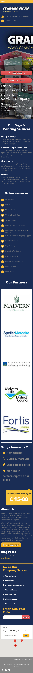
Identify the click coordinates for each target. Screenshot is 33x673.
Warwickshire (10, 576)
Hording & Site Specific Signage (15, 225)
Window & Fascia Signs (12, 215)
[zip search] (12, 617)
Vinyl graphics (7, 161)
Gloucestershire (11, 599)
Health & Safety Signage (13, 251)
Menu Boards (9, 272)
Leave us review (11, 544)
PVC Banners (9, 200)
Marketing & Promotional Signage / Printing (17, 231)
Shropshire (9, 581)
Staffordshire (10, 594)
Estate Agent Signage (12, 256)
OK (26, 635)
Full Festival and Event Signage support (18, 236)
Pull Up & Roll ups (8, 136)
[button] (22, 640)
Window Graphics (11, 210)
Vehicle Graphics (10, 220)
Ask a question (18, 72)
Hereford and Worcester (14, 585)
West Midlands (11, 590)
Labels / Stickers (10, 266)
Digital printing (10, 246)
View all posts (5, 558)
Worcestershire (11, 604)
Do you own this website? (10, 635)
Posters (4, 174)
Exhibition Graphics (11, 241)
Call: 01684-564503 (17, 80)
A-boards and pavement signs (14, 148)
